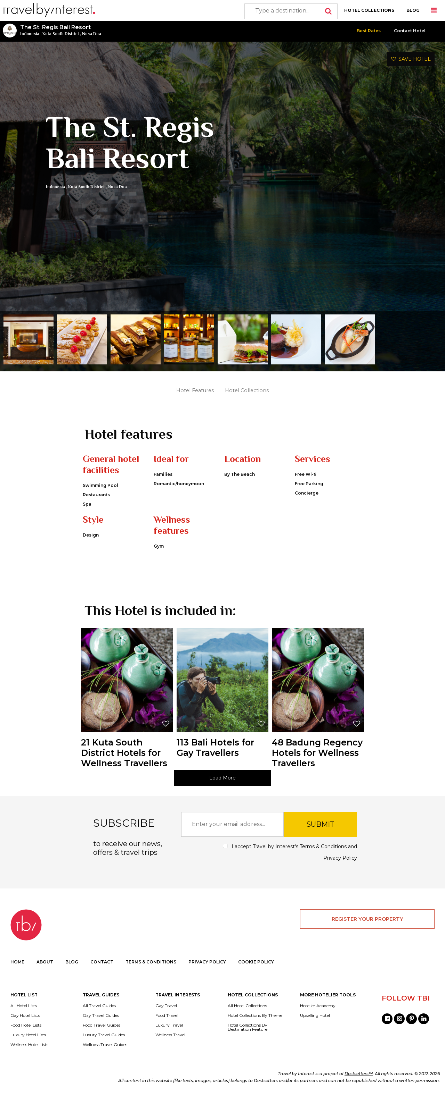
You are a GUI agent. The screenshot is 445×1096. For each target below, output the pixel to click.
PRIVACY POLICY (207, 961)
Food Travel (166, 1015)
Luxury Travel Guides (104, 1035)
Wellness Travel (170, 1035)
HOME (17, 961)
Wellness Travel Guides (105, 1045)
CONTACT (101, 961)
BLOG (413, 10)
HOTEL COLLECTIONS (369, 10)
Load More (222, 778)
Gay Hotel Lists (25, 1015)
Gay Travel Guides (101, 1015)
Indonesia (29, 33)
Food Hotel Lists (25, 1025)
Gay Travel (166, 1006)
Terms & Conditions (323, 846)
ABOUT (45, 961)
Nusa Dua (91, 33)
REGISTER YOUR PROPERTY (367, 919)
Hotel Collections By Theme (255, 1015)
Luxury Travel (169, 1025)
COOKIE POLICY (256, 961)
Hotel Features (195, 390)
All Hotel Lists (23, 1006)
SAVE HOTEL (411, 59)
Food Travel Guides (101, 1025)
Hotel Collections (247, 390)
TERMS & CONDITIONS (151, 961)
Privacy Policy (340, 858)
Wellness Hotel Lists (29, 1045)
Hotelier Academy (317, 1006)
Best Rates (369, 30)
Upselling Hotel (315, 1015)
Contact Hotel (410, 30)
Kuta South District (60, 33)
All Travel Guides (99, 1006)
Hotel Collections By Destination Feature (247, 1027)
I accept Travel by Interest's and (290, 852)
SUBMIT (320, 824)
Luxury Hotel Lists (28, 1035)
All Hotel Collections (247, 1006)
